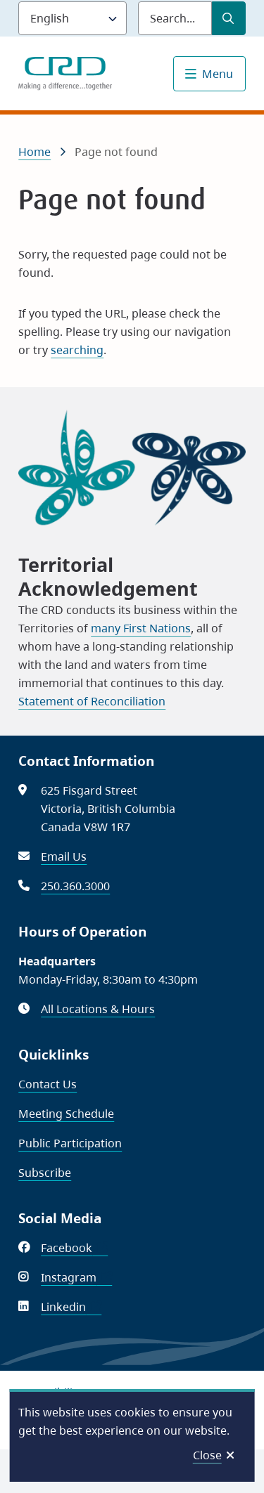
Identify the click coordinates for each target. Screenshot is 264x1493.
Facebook (74, 1248)
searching (77, 350)
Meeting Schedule (66, 1113)
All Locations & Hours (98, 1009)
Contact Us (47, 1084)
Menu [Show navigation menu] (217, 74)
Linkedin (71, 1307)
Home (34, 151)
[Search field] (175, 18)
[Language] (72, 18)
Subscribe (44, 1172)
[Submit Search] (229, 18)
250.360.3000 (75, 886)
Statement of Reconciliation (91, 701)
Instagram (76, 1277)
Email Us (64, 856)
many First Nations (141, 628)
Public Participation (70, 1143)
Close (207, 1455)
